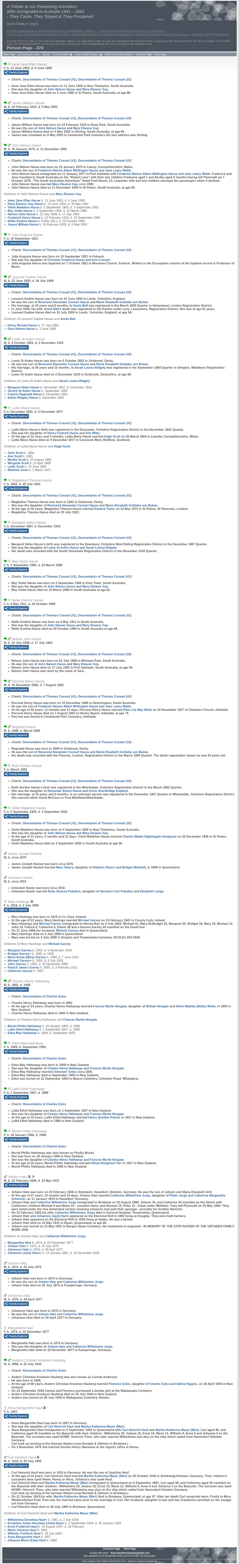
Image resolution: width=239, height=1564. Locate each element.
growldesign (152, 1561)
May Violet (20, 210)
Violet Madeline (23, 207)
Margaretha (19, 1242)
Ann (101, 259)
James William (23, 224)
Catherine (20, 971)
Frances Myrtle (110, 1006)
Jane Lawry (118, 170)
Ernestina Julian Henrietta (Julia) (35, 1523)
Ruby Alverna (64, 891)
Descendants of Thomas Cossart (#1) (49, 79)
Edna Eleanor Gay (25, 204)
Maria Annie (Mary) (27, 957)
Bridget (134, 867)
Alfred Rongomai (106, 1163)
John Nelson (61, 89)
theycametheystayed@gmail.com (130, 1552)
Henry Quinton (104, 1117)
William (157, 1006)
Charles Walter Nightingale (150, 836)
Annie (80, 305)
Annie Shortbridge (108, 790)
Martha (17, 459)
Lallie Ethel (23, 1029)
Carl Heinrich (60, 1426)
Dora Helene (21, 328)
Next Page (160, 54)
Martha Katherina (102, 1426)
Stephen (104, 867)
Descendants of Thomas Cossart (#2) (104, 79)
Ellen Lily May (137, 709)
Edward (104, 508)
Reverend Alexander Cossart (63, 302)
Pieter (178, 1195)
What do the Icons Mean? (119, 54)
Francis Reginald (25, 394)
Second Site (115, 1561)
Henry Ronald (22, 325)
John (15, 452)
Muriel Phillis (24, 1026)
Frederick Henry (24, 217)
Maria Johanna (22, 1530)
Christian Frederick (66, 259)
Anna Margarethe (24, 1536)
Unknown (64, 1071)
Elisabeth (152, 891)
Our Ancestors (60, 54)
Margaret (18, 463)
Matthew (18, 470)
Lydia (16, 466)
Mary (64, 867)
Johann (17, 1246)
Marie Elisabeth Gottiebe (122, 302)
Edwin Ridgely (23, 397)
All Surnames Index (28, 54)
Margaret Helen (23, 387)
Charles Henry (65, 1068)
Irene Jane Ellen (24, 200)
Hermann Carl (116, 891)
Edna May (22, 1033)
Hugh (112, 436)
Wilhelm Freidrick (24, 1533)
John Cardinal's (102, 1561)
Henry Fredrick (63, 433)
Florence (119, 1383)
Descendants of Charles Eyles (44, 996)
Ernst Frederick (22, 1526)
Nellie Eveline (22, 221)
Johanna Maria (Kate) (27, 1540)
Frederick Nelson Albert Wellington (68, 170)
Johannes (18, 1249)
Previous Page (144, 54)
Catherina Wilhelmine (130, 1195)
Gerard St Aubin (24, 390)
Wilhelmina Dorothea (26, 1519)
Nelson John (22, 214)
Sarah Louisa (90, 367)
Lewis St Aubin (63, 547)
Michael (89, 920)
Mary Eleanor (95, 89)
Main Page (9, 54)
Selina (186, 1383)
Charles (159, 1383)
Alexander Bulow (64, 790)
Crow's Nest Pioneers (86, 54)
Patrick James (23, 967)
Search (46, 54)
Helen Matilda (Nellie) (195, 1006)
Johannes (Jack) (52, 1216)
